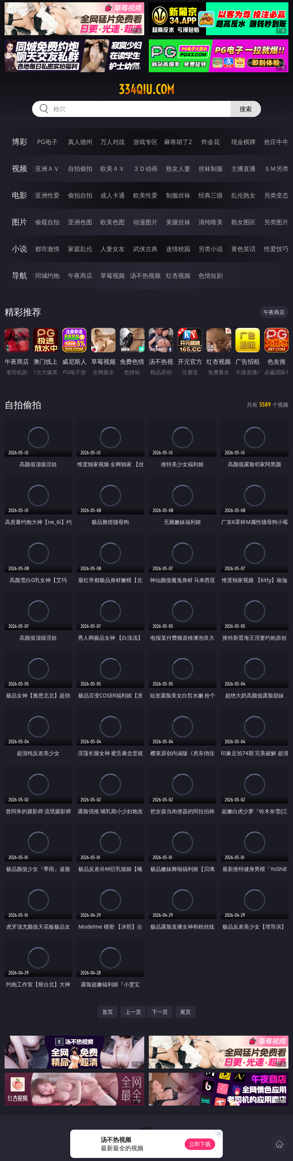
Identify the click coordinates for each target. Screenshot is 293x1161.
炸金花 (210, 142)
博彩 (19, 141)
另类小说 (210, 249)
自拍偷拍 (80, 168)
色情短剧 (210, 275)
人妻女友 (112, 249)
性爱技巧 (276, 249)
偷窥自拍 (47, 222)
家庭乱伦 (80, 249)
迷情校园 (178, 249)
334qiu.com (146, 89)
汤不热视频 (145, 275)
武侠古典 (145, 249)
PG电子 (47, 142)
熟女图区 (243, 222)
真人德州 (80, 142)
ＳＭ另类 (276, 168)
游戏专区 (145, 142)
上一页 (133, 1011)
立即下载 (200, 1144)
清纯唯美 (210, 222)
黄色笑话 (243, 249)
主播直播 (243, 168)
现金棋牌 (243, 142)
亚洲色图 (80, 222)
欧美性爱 (145, 195)
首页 (107, 1011)
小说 (19, 248)
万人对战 (112, 142)
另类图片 (276, 222)
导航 (19, 275)
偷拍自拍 (80, 195)
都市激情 (47, 249)
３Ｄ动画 (145, 168)
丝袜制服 (210, 168)
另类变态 (276, 195)
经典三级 (210, 195)
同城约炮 (47, 275)
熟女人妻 (178, 168)
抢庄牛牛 (276, 142)
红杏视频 (178, 275)
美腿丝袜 (178, 222)
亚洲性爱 (47, 195)
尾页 (185, 1011)
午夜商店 (80, 275)
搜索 (246, 109)
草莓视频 (112, 275)
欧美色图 (112, 222)
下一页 (160, 1011)
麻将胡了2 (178, 142)
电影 (19, 195)
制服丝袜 (178, 195)
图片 (19, 222)
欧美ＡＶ (112, 168)
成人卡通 (112, 195)
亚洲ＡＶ (47, 168)
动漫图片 (145, 222)
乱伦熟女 (243, 195)
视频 (19, 168)
